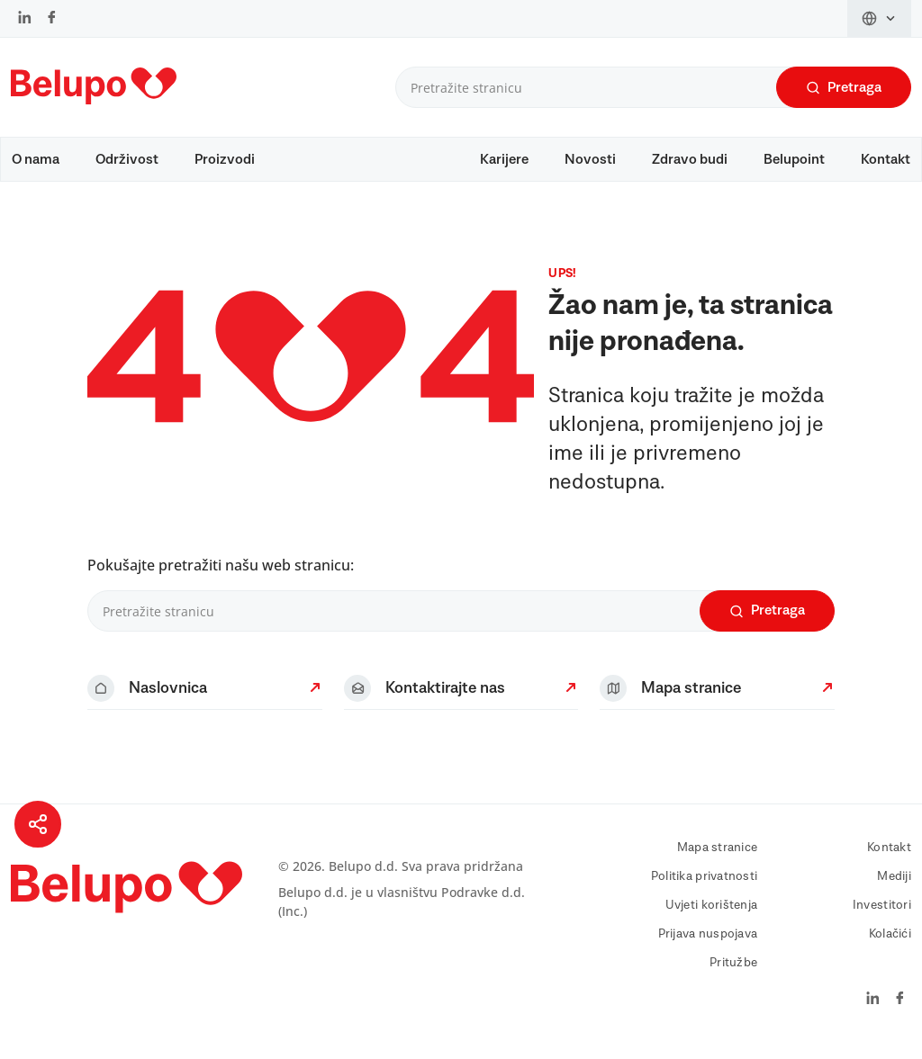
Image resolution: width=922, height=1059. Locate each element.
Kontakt (885, 159)
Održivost (126, 159)
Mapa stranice (717, 856)
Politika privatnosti (704, 885)
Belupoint (794, 159)
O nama (35, 159)
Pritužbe (733, 971)
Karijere (504, 159)
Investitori (882, 914)
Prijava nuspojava (708, 943)
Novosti (590, 159)
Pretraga (843, 87)
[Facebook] (52, 19)
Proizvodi (224, 159)
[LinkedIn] (25, 19)
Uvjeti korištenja (711, 914)
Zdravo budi (690, 159)
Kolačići (890, 943)
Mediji (894, 885)
